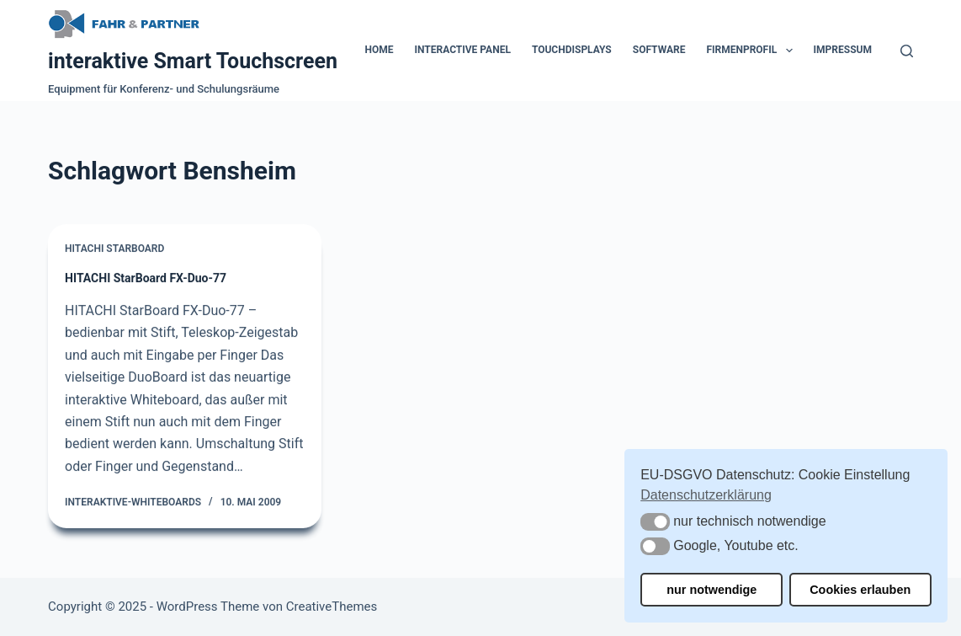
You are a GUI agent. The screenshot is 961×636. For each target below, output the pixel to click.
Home (379, 50)
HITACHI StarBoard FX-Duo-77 (145, 279)
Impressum (843, 50)
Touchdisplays (572, 50)
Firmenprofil (752, 50)
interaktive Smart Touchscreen (192, 61)
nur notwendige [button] (711, 589)
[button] (655, 522)
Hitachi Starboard (114, 249)
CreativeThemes (332, 606)
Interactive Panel (463, 50)
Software (659, 50)
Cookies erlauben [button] (860, 589)
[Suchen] (906, 51)
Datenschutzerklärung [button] (706, 495)
